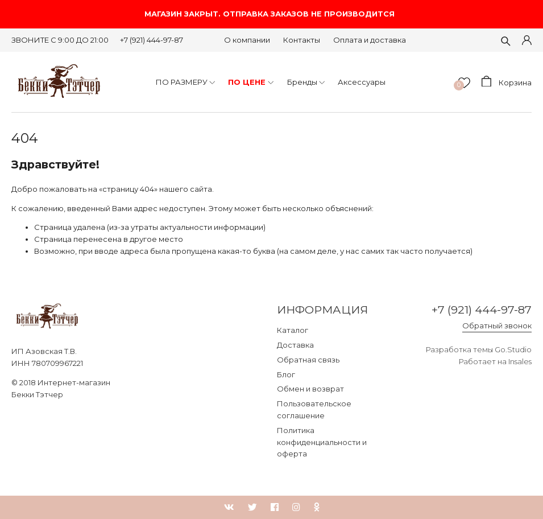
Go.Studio (513, 349)
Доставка (295, 344)
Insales (520, 361)
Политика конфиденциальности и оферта (322, 442)
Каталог (292, 330)
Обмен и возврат (310, 388)
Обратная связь (308, 359)
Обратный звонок (497, 325)
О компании (247, 39)
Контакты (301, 39)
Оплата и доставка (369, 39)
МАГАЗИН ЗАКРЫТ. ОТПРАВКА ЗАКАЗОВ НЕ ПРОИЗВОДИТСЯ (271, 14)
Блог (286, 374)
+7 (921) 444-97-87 (151, 39)
